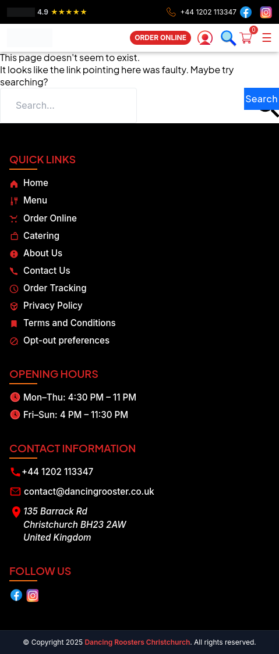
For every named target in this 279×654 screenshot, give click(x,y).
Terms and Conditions (62, 322)
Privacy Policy (46, 305)
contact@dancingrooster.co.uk (89, 491)
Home (28, 182)
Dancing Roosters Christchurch (137, 642)
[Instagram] (264, 12)
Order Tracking (48, 288)
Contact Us (39, 270)
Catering (34, 235)
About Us (35, 253)
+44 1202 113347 (57, 471)
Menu (28, 200)
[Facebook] (246, 12)
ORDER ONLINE (160, 37)
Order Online (43, 218)
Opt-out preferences (59, 340)
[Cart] (249, 38)
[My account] (205, 37)
